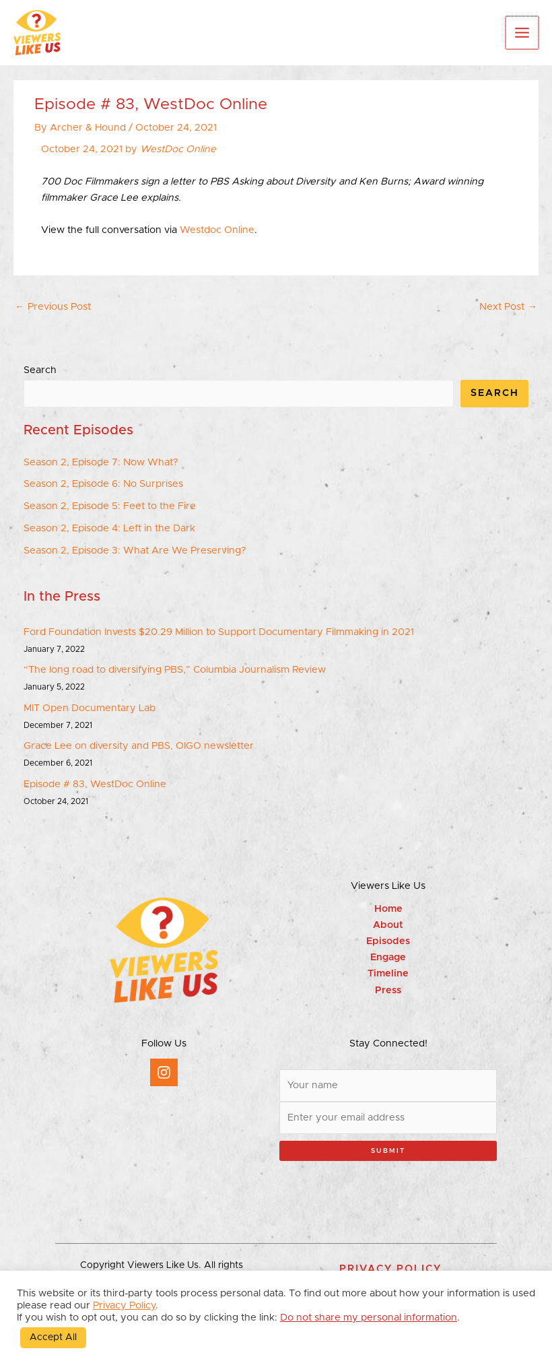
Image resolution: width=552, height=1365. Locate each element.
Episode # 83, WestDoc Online (95, 784)
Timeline (388, 973)
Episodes (388, 941)
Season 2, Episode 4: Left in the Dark (109, 528)
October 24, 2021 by (128, 149)
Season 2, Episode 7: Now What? (101, 462)
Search (40, 370)
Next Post (508, 307)
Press (388, 990)
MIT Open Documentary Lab (90, 708)
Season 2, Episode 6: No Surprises (103, 484)
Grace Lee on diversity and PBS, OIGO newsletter (139, 746)
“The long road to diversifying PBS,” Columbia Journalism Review (175, 670)
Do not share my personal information (368, 1317)
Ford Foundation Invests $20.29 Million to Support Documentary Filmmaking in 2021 (219, 632)
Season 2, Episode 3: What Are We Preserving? (135, 550)
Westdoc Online (215, 230)
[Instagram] (164, 1072)
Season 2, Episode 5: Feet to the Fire (110, 506)
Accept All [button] (53, 1337)
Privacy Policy (124, 1305)
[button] (390, 1269)
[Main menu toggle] (523, 32)
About (388, 925)
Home (388, 909)
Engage (388, 957)
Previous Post (53, 307)
